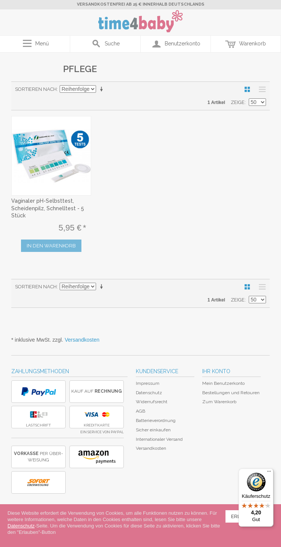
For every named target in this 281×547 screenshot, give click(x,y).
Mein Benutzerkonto (223, 383)
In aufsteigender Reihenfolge (102, 89)
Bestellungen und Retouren (231, 392)
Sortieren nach (36, 89)
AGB (140, 411)
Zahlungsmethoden (40, 371)
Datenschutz (149, 392)
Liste (260, 89)
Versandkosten (82, 340)
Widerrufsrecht (151, 401)
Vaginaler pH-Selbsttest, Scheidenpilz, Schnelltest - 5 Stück (47, 208)
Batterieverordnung (156, 420)
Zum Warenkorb (219, 401)
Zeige (238, 102)
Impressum (147, 383)
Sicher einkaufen (153, 429)
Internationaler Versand (159, 439)
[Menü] (268, 473)
